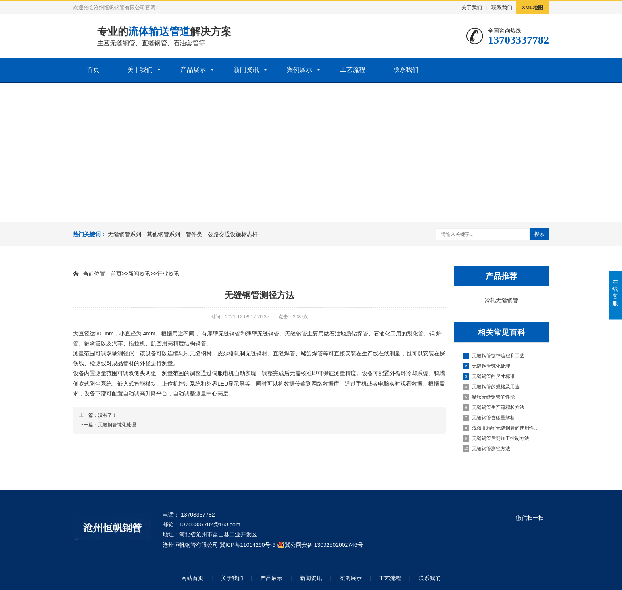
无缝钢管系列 (124, 234)
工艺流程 (352, 69)
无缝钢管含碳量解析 (489, 418)
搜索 (539, 234)
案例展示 (299, 69)
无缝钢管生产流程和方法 (493, 407)
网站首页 (192, 578)
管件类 (194, 234)
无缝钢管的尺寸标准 (489, 376)
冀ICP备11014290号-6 (247, 545)
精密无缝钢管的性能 (489, 397)
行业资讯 (168, 273)
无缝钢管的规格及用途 (491, 387)
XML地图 (532, 7)
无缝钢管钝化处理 (486, 366)
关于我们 (471, 7)
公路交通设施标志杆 (233, 234)
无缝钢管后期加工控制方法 (496, 438)
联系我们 (501, 7)
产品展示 (193, 69)
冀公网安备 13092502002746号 (324, 545)
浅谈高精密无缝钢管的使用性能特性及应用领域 (502, 428)
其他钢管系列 (163, 234)
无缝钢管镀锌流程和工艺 (493, 356)
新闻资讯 (246, 69)
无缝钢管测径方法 (486, 448)
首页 (93, 69)
